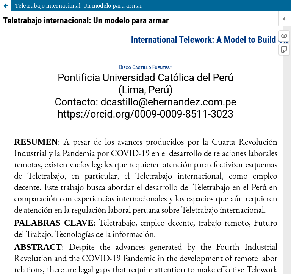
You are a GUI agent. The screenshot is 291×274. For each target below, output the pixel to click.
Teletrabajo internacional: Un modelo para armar (78, 5)
